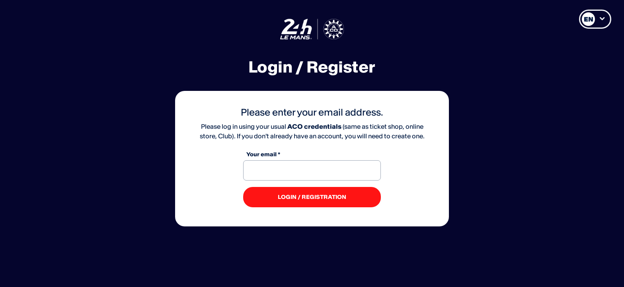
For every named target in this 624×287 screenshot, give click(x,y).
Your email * (263, 154)
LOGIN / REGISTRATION (312, 197)
